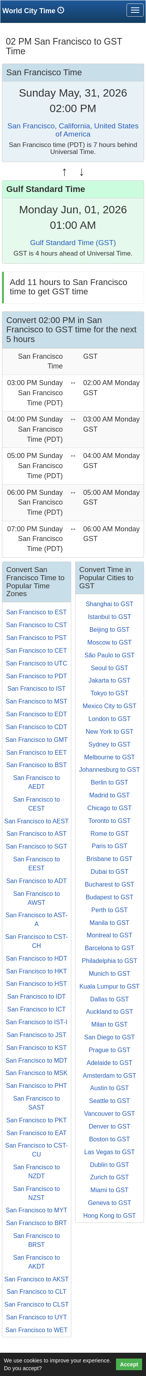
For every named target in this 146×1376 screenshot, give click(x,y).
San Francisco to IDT (36, 996)
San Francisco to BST (36, 765)
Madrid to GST (109, 795)
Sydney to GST (109, 744)
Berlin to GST (109, 782)
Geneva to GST (109, 1203)
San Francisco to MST (36, 701)
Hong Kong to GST (109, 1215)
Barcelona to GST (109, 948)
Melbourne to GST (109, 757)
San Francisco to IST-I (36, 1022)
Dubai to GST (109, 871)
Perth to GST (109, 910)
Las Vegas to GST (109, 1152)
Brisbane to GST (109, 859)
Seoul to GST (109, 668)
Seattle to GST (109, 1101)
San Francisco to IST (36, 688)
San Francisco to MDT (36, 1060)
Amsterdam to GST (109, 1075)
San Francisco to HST (36, 983)
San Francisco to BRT (36, 1223)
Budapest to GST (110, 897)
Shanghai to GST (110, 604)
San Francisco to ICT (36, 1009)
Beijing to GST (110, 629)
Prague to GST (109, 1050)
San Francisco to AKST (36, 1279)
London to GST (109, 719)
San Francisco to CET (36, 650)
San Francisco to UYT (36, 1317)
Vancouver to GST (109, 1113)
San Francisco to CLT (37, 1291)
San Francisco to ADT (36, 881)
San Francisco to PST (36, 637)
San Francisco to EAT (37, 1133)
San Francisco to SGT (36, 846)
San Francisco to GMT (36, 739)
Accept (129, 1364)
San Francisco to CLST (36, 1304)
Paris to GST (109, 846)
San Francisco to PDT (36, 676)
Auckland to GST (109, 1011)
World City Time (35, 11)
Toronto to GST (109, 821)
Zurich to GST (109, 1177)
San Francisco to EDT (36, 714)
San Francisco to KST (36, 1047)
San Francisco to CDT (36, 727)
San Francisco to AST (36, 833)
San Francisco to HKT (36, 971)
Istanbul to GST (109, 617)
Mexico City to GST (109, 706)
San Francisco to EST (36, 612)
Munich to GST (109, 973)
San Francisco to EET (36, 752)
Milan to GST (109, 1024)
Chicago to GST (109, 808)
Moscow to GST (109, 642)
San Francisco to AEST (36, 821)
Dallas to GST (109, 999)
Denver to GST (109, 1126)
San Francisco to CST (36, 625)
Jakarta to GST (109, 680)
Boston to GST (109, 1139)
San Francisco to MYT (36, 1210)
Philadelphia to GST (109, 961)
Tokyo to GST (109, 693)
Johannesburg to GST (109, 769)
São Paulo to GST (109, 655)
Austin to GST (109, 1088)
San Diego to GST (109, 1037)
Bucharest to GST (109, 884)
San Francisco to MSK (36, 1073)
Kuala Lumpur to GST (109, 986)
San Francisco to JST (36, 1035)
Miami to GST (109, 1190)
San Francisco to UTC (36, 663)
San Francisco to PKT (36, 1120)
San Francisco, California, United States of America (73, 130)
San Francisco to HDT (36, 958)
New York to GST (110, 731)
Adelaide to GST (109, 1063)
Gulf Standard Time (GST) (73, 243)
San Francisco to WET (36, 1330)
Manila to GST (109, 923)
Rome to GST (109, 833)
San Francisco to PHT (36, 1085)
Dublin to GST (109, 1165)
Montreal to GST (109, 935)
